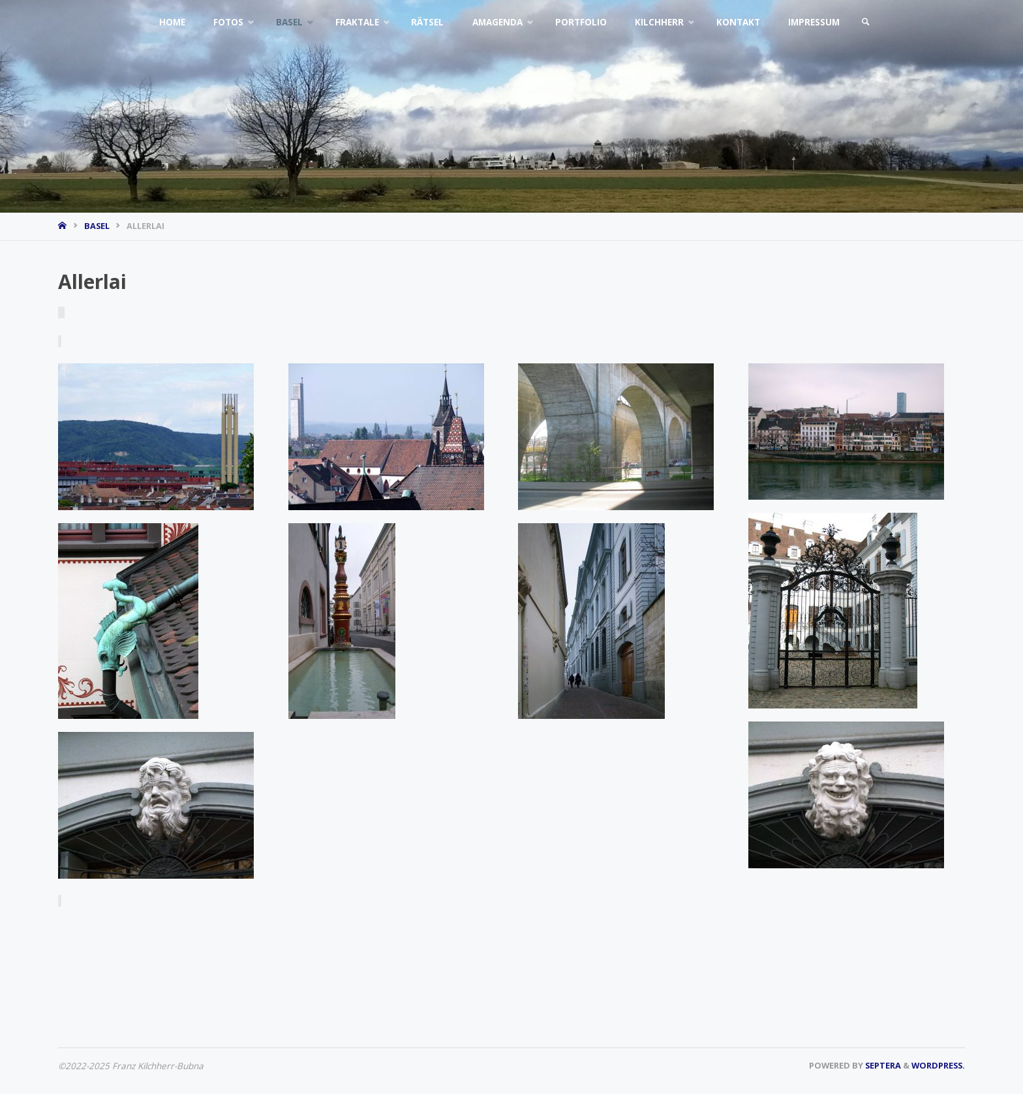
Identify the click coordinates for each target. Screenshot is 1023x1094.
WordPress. (938, 1065)
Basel (97, 226)
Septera (882, 1065)
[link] (865, 22)
